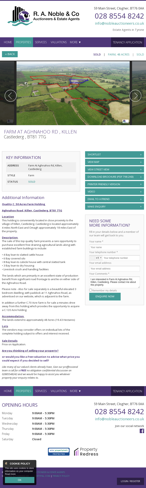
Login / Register (130, 481)
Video (91, 191)
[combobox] (96, 258)
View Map (93, 162)
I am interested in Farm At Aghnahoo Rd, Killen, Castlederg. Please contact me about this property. (114, 282)
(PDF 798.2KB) (111, 176)
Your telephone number (103, 252)
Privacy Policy (61, 475)
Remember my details (104, 290)
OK (19, 480)
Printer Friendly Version (103, 184)
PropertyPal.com (40, 475)
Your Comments (99, 273)
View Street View (98, 169)
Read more (10, 475)
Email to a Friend (99, 199)
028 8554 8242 (119, 16)
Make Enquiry (97, 206)
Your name (96, 241)
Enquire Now (104, 296)
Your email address (100, 262)
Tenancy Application (127, 42)
